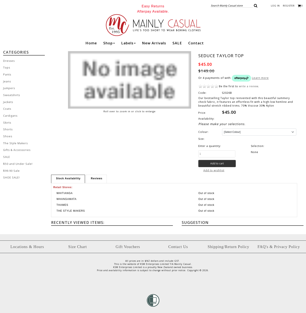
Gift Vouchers (128, 246)
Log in (275, 5)
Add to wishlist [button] (213, 170)
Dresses (8, 61)
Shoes (7, 135)
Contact (196, 43)
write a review (248, 86)
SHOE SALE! (11, 175)
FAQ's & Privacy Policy (278, 246)
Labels (128, 43)
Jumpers (9, 88)
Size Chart (77, 246)
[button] (256, 6)
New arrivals (154, 43)
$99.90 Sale (11, 168)
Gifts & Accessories (16, 148)
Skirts (7, 121)
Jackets (8, 101)
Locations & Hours (27, 246)
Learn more (260, 78)
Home (91, 43)
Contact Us (178, 246)
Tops (6, 67)
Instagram (218, 44)
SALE (177, 43)
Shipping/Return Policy (228, 246)
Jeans (7, 81)
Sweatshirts (11, 94)
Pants (7, 74)
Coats (7, 108)
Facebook (210, 43)
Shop (109, 43)
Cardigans (10, 114)
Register (289, 5)
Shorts (7, 128)
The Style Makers (14, 141)
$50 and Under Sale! (17, 162)
